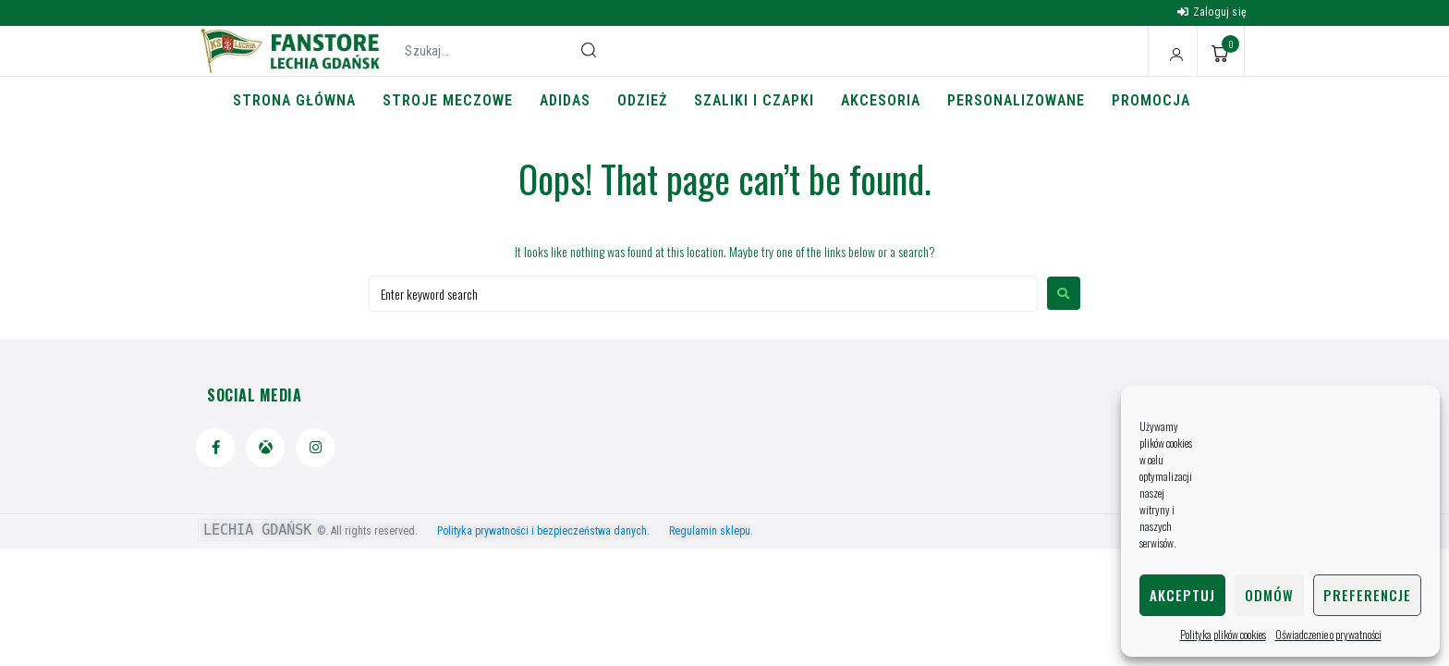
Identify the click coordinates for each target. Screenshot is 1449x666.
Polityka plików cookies (1223, 634)
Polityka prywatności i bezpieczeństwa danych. (551, 530)
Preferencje (1367, 595)
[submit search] (589, 50)
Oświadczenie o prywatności (1328, 634)
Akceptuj (1182, 595)
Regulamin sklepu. (711, 530)
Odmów (1269, 595)
